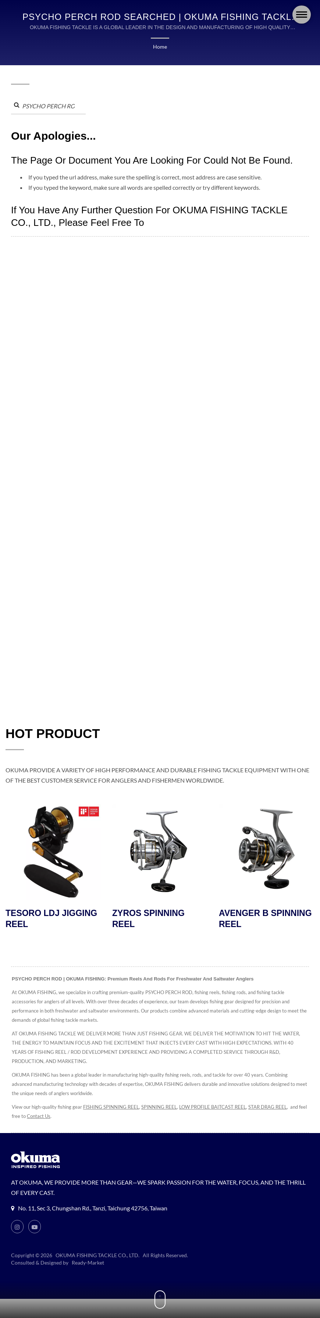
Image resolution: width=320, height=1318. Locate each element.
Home (160, 47)
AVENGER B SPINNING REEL (266, 919)
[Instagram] (17, 1227)
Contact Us (56, 1117)
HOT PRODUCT (53, 734)
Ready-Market (89, 1263)
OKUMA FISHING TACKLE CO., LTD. (98, 1256)
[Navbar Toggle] (301, 15)
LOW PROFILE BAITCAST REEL (219, 1108)
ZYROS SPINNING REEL (149, 919)
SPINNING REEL (162, 1108)
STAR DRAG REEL (277, 1108)
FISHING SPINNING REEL (112, 1108)
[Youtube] (35, 1227)
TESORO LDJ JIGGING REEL (52, 919)
